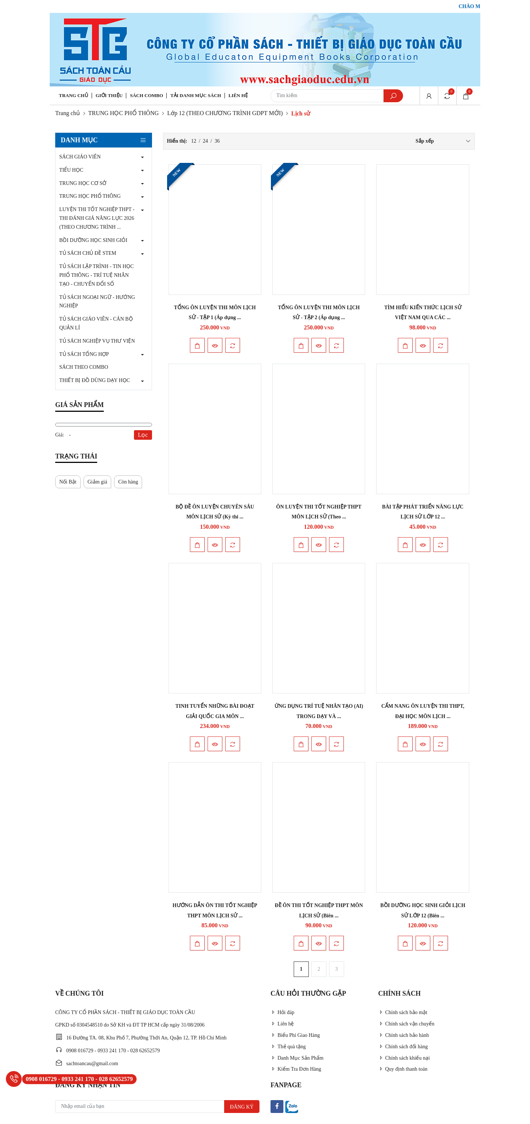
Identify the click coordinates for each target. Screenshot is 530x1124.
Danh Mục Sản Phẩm (297, 1058)
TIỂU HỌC (71, 170)
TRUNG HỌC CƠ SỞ (82, 183)
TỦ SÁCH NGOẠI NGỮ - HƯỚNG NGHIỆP (97, 302)
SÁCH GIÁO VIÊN (80, 157)
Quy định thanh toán (403, 1069)
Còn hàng (128, 482)
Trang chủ (73, 95)
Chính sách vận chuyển (406, 1024)
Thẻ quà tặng (288, 1046)
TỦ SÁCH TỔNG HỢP (84, 354)
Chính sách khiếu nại (404, 1058)
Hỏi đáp (282, 1012)
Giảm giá (97, 482)
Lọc (143, 435)
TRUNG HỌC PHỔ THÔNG (123, 113)
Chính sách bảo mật (402, 1012)
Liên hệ (238, 95)
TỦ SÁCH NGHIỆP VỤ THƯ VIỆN (97, 341)
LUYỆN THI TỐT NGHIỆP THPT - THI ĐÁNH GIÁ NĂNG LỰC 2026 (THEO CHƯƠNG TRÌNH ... (96, 218)
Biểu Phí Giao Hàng (295, 1035)
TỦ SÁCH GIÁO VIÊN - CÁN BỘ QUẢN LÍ (96, 323)
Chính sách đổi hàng (403, 1046)
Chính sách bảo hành (403, 1035)
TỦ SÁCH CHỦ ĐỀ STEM (87, 253)
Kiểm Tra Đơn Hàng (296, 1069)
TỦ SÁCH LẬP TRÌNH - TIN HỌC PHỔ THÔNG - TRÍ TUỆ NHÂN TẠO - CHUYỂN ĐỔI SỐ (96, 275)
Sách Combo (146, 95)
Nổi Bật (68, 482)
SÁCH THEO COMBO (83, 367)
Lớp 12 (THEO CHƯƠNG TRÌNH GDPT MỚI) (225, 113)
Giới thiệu (109, 95)
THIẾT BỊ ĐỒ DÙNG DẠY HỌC (94, 380)
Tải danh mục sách (195, 95)
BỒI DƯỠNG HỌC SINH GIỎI (93, 240)
